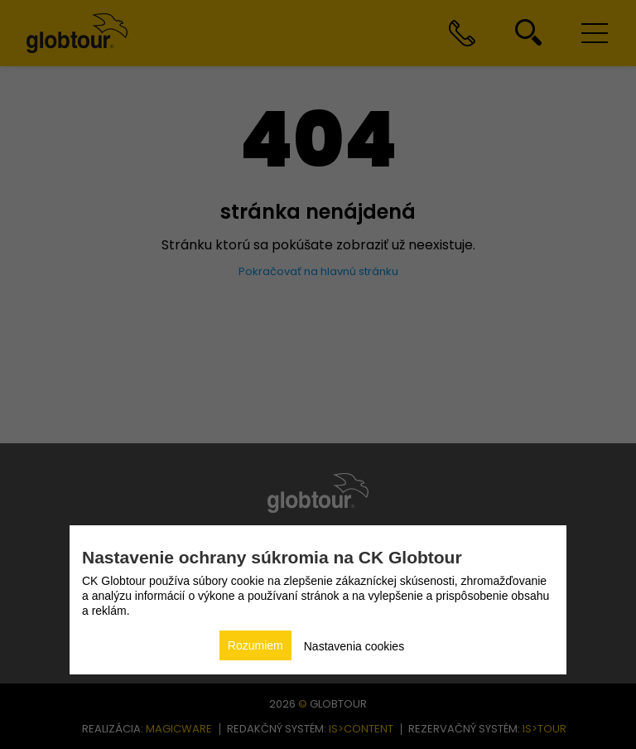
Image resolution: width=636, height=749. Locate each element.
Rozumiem (255, 645)
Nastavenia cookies (354, 646)
